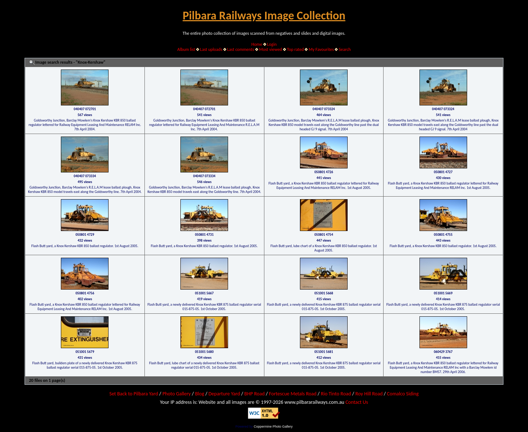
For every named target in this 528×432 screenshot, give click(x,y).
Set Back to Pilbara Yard (133, 394)
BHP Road (254, 394)
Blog (199, 394)
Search (345, 49)
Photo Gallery (176, 394)
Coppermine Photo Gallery (273, 426)
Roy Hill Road (368, 394)
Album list (186, 49)
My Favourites (321, 49)
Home (257, 44)
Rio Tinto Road (336, 394)
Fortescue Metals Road (293, 394)
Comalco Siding (402, 394)
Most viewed (270, 49)
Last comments (240, 49)
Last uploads (211, 49)
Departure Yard (224, 394)
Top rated (295, 49)
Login (271, 44)
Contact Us (356, 402)
